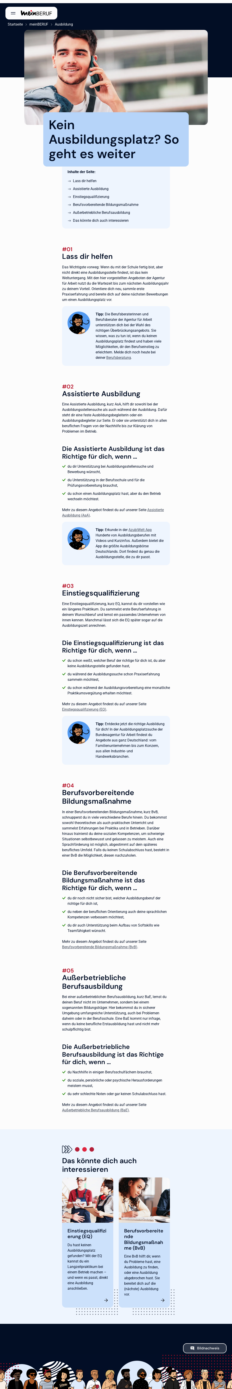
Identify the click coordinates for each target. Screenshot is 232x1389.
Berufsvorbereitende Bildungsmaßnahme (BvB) (99, 943)
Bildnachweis (208, 1345)
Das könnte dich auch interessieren (101, 217)
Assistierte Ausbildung (91, 185)
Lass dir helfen (85, 178)
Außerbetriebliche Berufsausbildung (101, 209)
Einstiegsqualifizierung (91, 193)
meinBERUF (36, 21)
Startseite (13, 21)
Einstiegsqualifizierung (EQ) (84, 706)
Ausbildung (62, 21)
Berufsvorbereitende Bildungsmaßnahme (105, 201)
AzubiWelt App (140, 526)
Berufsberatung (118, 354)
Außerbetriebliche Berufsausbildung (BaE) (95, 1107)
